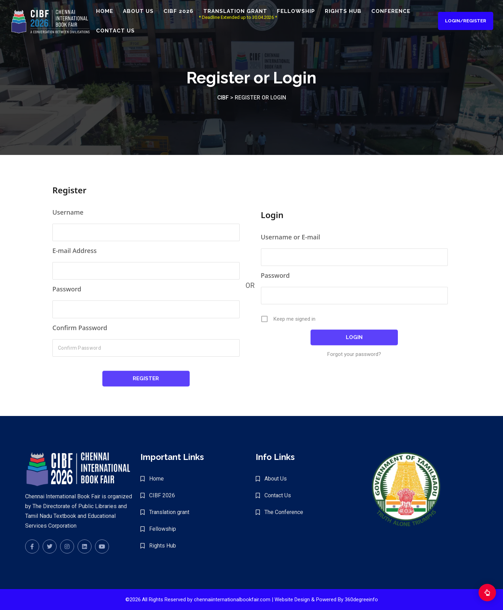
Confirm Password (79, 328)
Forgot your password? (354, 354)
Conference (397, 11)
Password (66, 289)
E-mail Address (74, 250)
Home (111, 11)
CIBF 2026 (185, 11)
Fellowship (303, 11)
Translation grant (242, 11)
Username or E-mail (290, 237)
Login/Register (465, 21)
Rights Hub (349, 11)
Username (67, 212)
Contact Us (122, 31)
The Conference (283, 512)
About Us (145, 11)
